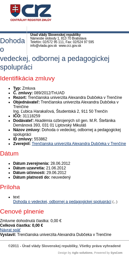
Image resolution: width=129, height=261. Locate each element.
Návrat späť (10, 230)
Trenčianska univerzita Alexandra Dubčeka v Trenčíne (79, 143)
